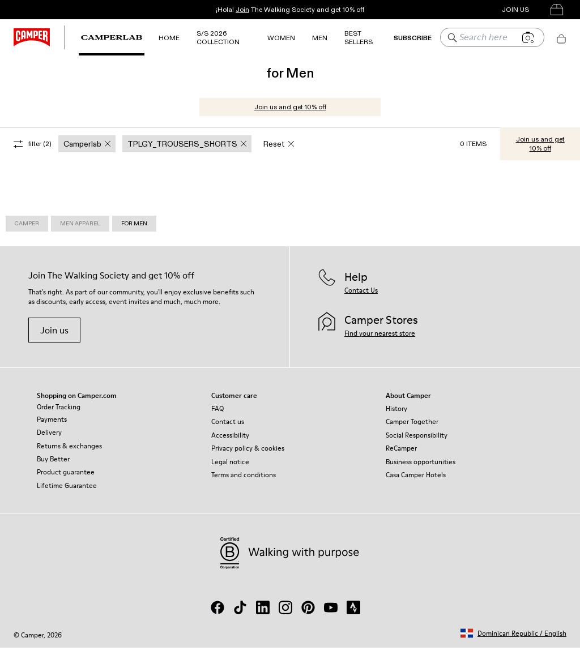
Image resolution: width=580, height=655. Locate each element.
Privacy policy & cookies (247, 455)
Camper (27, 230)
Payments (52, 426)
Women (281, 37)
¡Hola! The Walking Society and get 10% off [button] (290, 9)
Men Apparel (80, 230)
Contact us (227, 429)
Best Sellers (358, 37)
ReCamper (401, 455)
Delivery (49, 439)
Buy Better (53, 466)
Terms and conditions (243, 482)
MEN (319, 37)
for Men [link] (134, 230)
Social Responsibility (416, 442)
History (396, 416)
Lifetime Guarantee (67, 493)
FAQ (217, 416)
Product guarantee (66, 479)
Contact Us (361, 297)
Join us (54, 337)
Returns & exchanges (69, 453)
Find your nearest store (379, 340)
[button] (513, 640)
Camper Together (412, 429)
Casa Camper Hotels (416, 482)
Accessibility (230, 442)
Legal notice (230, 469)
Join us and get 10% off (290, 114)
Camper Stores (455, 9)
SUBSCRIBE (413, 37)
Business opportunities (420, 469)
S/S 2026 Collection (218, 37)
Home (169, 37)
